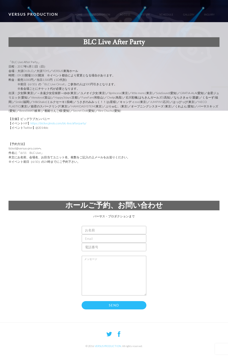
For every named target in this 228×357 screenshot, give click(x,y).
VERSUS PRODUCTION (33, 14)
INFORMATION (101, 14)
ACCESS (125, 14)
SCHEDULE (166, 14)
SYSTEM (145, 14)
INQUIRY (209, 14)
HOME (79, 14)
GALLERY (189, 14)
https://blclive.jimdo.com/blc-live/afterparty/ (58, 123)
